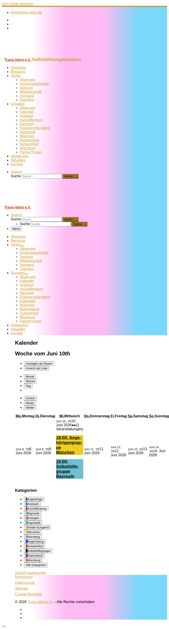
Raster (39, 363)
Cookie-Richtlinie (28, 594)
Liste (36, 368)
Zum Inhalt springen (17, 4)
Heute (30, 403)
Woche (30, 381)
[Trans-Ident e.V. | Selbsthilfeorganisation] (30, 55)
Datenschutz (25, 583)
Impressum (24, 577)
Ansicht (30, 573)
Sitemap (21, 588)
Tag (28, 386)
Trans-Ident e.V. (40, 602)
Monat (30, 376)
